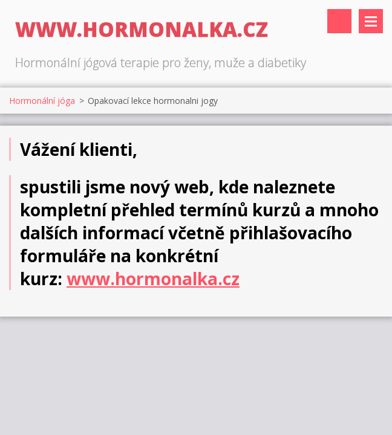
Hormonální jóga (42, 100)
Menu (371, 21)
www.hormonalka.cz (153, 278)
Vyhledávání (339, 21)
